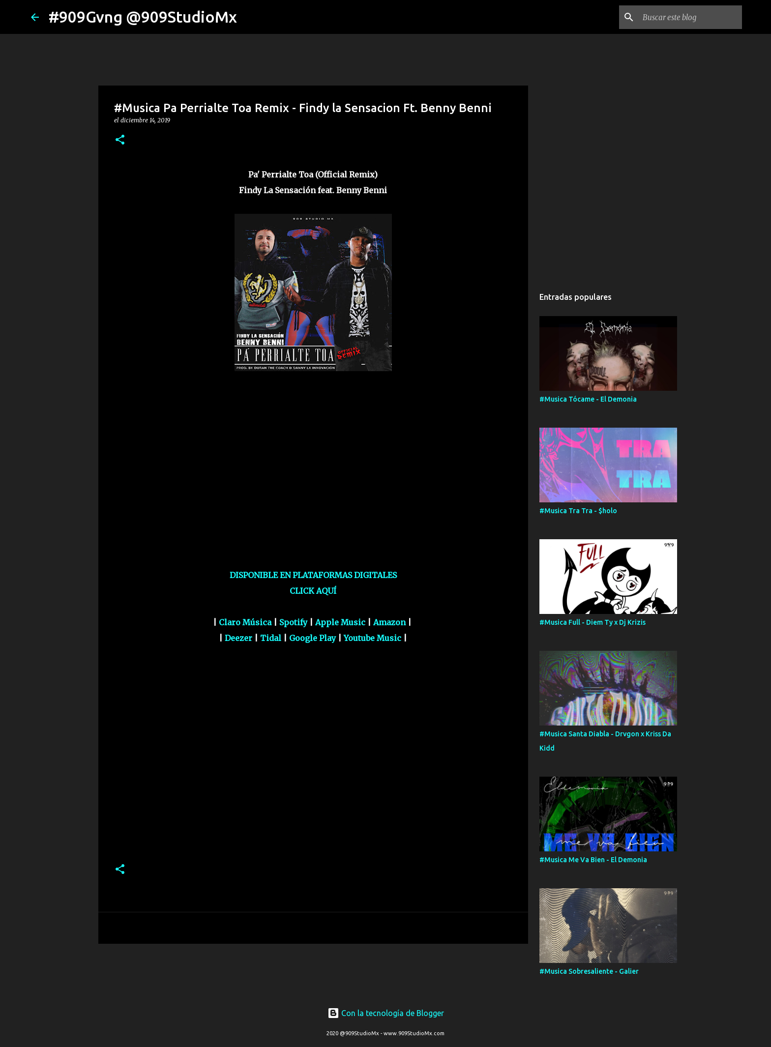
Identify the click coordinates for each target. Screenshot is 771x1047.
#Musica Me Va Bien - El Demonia (593, 860)
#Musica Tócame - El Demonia (588, 399)
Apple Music (340, 622)
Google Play (312, 638)
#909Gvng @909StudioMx (143, 17)
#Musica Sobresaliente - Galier (589, 971)
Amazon (389, 622)
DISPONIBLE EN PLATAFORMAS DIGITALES (313, 575)
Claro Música (245, 622)
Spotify (293, 622)
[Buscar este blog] (690, 17)
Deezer (238, 638)
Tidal (270, 638)
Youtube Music (372, 638)
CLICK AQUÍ (313, 591)
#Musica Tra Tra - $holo (578, 511)
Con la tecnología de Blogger (385, 1013)
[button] (120, 140)
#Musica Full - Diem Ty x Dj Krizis (592, 622)
